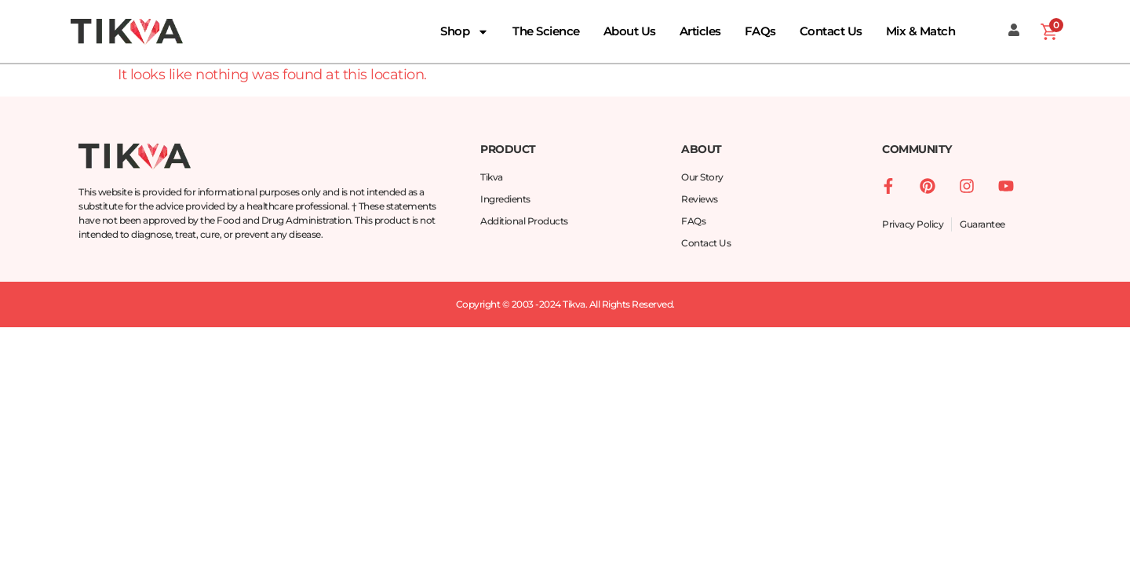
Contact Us (831, 31)
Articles (700, 31)
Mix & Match (921, 31)
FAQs (760, 31)
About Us (629, 31)
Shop (464, 32)
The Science (546, 31)
